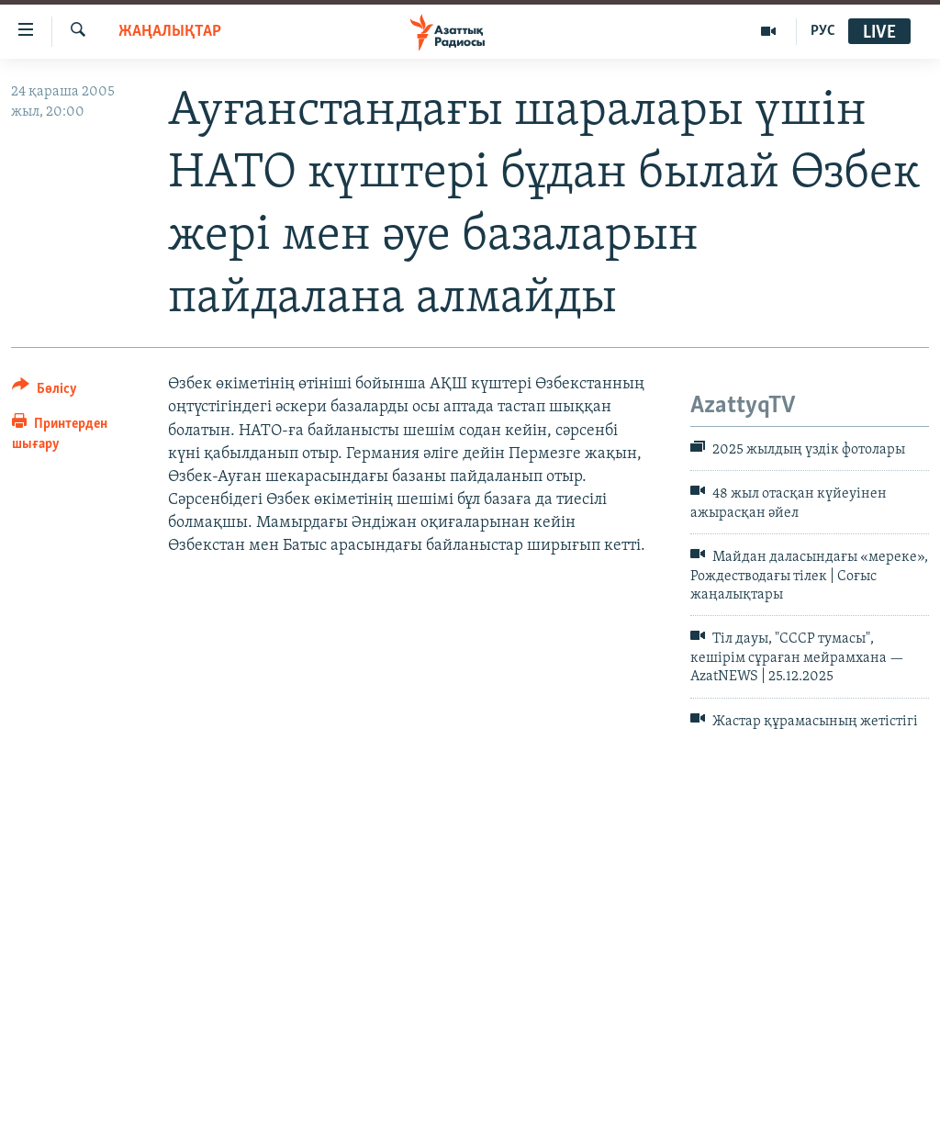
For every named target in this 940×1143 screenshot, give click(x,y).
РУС (823, 31)
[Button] (44, 391)
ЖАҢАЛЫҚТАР (169, 31)
